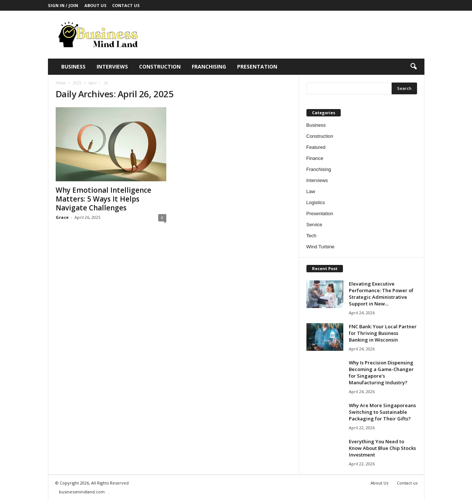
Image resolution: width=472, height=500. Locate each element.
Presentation (257, 66)
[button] (413, 67)
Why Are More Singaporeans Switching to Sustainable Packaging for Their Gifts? (382, 412)
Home (61, 82)
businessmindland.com (82, 491)
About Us (95, 5)
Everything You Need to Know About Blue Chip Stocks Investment (382, 448)
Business (73, 66)
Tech (311, 235)
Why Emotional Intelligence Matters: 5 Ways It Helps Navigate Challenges (103, 199)
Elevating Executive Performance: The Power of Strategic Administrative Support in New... (381, 293)
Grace (62, 217)
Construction (160, 66)
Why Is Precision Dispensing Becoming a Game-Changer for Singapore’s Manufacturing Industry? (381, 372)
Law (310, 191)
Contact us (126, 5)
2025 (77, 82)
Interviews (112, 66)
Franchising (209, 66)
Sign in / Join (63, 5)
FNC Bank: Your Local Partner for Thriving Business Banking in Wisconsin (383, 333)
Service (314, 224)
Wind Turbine (320, 246)
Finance (314, 158)
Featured (316, 147)
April (92, 82)
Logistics (315, 202)
